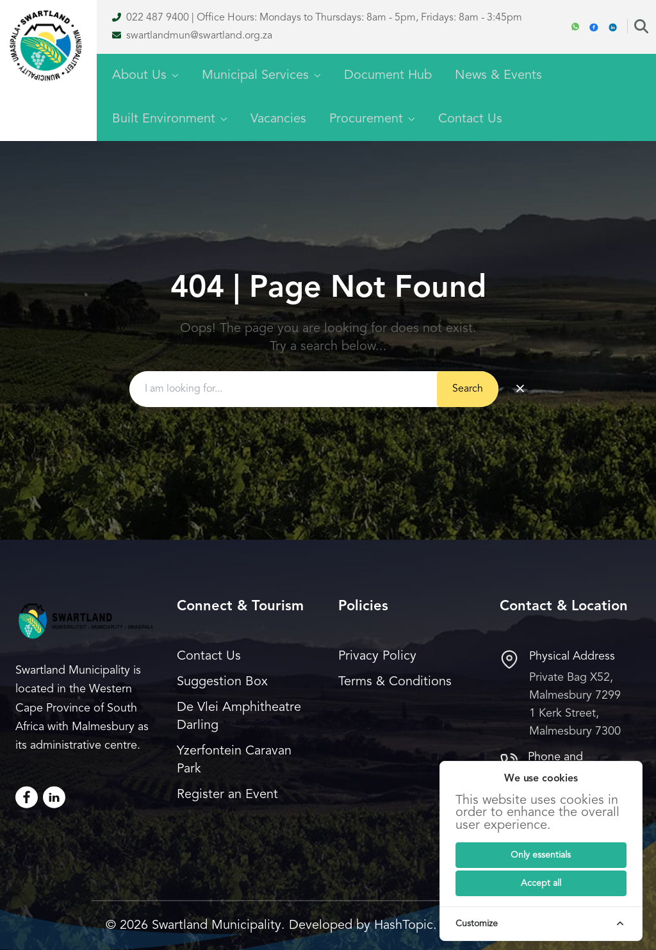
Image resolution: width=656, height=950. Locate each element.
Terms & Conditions (395, 682)
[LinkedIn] (54, 797)
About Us (145, 75)
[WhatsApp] (575, 27)
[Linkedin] (613, 27)
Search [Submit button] (467, 389)
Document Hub (388, 75)
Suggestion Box (222, 682)
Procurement (372, 119)
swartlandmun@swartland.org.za (199, 36)
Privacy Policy (377, 656)
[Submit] (541, 855)
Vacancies (278, 119)
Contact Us (470, 119)
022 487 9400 (157, 18)
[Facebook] (593, 27)
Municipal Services (261, 75)
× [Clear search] (520, 389)
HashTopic (403, 925)
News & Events (498, 75)
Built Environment (169, 119)
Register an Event (227, 794)
